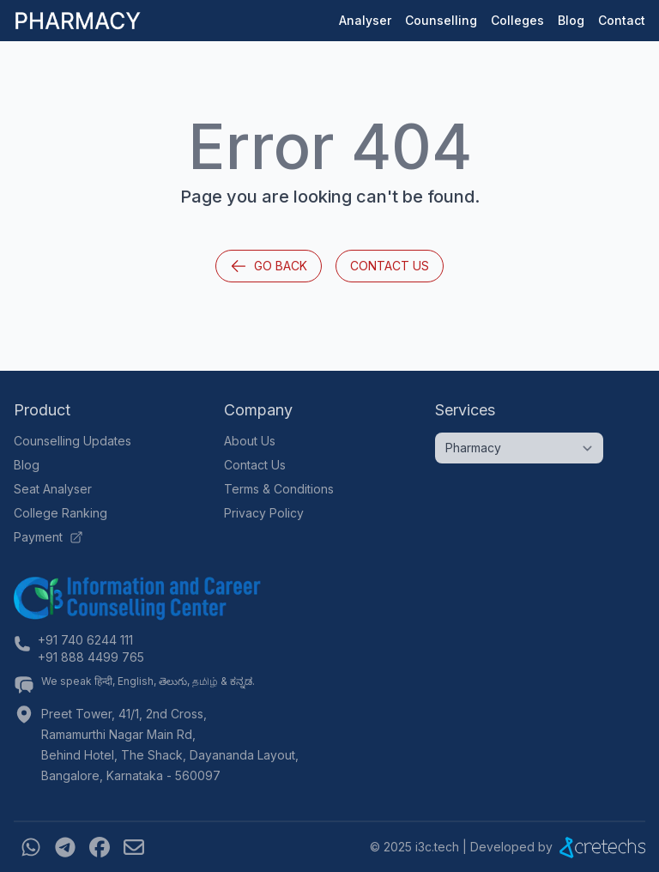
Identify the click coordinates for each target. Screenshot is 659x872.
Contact (621, 20)
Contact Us (389, 265)
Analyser (365, 20)
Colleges (517, 20)
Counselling (441, 20)
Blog (571, 20)
